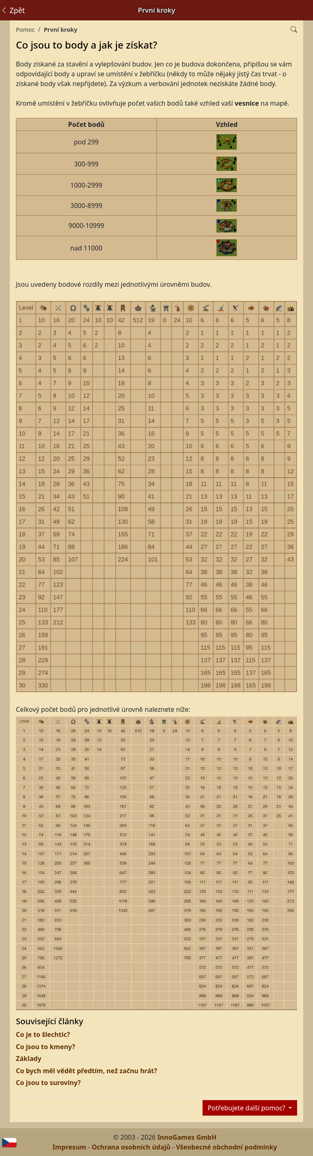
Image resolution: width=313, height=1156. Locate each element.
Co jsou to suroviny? (48, 1082)
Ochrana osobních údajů (131, 1147)
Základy (28, 1058)
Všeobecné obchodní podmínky (226, 1147)
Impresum (69, 1147)
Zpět (12, 10)
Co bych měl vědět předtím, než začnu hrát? (86, 1070)
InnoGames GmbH (186, 1137)
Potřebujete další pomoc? (247, 1107)
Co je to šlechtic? (43, 1034)
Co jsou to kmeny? (45, 1046)
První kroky (60, 29)
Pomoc (25, 29)
